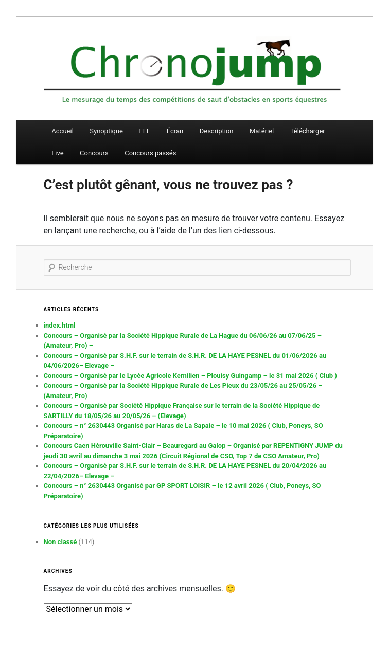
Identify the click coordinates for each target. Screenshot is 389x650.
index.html (60, 325)
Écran (175, 131)
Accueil (62, 131)
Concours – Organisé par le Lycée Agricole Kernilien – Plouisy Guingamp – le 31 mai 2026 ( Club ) (190, 376)
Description (217, 131)
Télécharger (307, 131)
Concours (94, 153)
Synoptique (106, 131)
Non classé (60, 542)
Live (57, 153)
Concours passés (150, 153)
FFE (144, 131)
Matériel (262, 131)
